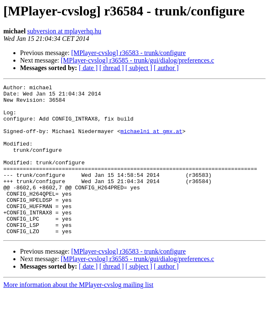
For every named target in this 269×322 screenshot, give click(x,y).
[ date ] (88, 67)
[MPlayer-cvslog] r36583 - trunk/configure (128, 52)
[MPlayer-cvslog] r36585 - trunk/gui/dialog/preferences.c (137, 60)
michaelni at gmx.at (151, 141)
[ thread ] (111, 67)
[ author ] (166, 67)
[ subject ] (139, 67)
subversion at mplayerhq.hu (64, 31)
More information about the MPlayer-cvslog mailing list (78, 314)
